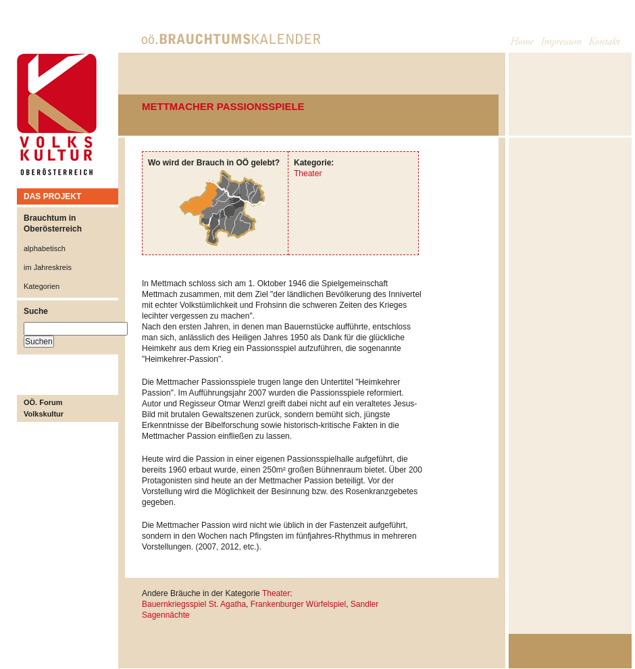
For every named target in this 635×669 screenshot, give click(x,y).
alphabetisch (45, 248)
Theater (308, 173)
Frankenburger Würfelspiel (298, 604)
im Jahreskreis (48, 267)
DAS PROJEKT (52, 196)
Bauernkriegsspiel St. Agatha (194, 604)
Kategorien (41, 286)
